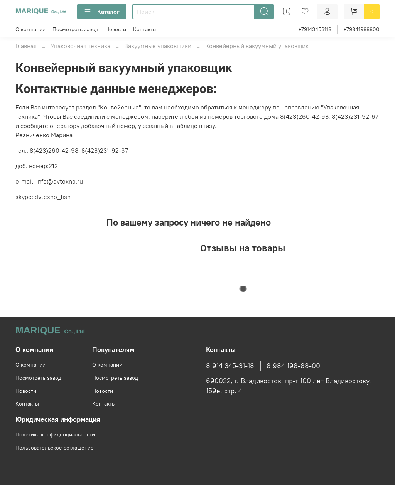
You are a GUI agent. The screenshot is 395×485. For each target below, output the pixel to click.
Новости (115, 29)
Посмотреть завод (75, 29)
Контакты (145, 29)
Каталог (102, 11)
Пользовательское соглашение (54, 447)
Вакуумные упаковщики (157, 46)
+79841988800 (361, 29)
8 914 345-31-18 (230, 366)
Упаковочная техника (80, 46)
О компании (30, 29)
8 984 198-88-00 (293, 366)
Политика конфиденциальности (55, 434)
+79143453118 (314, 29)
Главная (26, 46)
